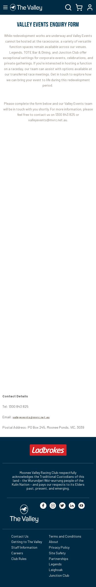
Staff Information (24, 547)
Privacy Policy (59, 547)
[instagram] (53, 505)
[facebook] (43, 505)
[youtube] (81, 505)
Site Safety (57, 553)
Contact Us (19, 536)
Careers (17, 553)
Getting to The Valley (26, 542)
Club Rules (19, 559)
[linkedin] (72, 505)
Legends (55, 564)
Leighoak (56, 570)
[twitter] (62, 505)
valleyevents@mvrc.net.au (31, 417)
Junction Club (59, 575)
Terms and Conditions (65, 536)
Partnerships (58, 559)
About (53, 542)
